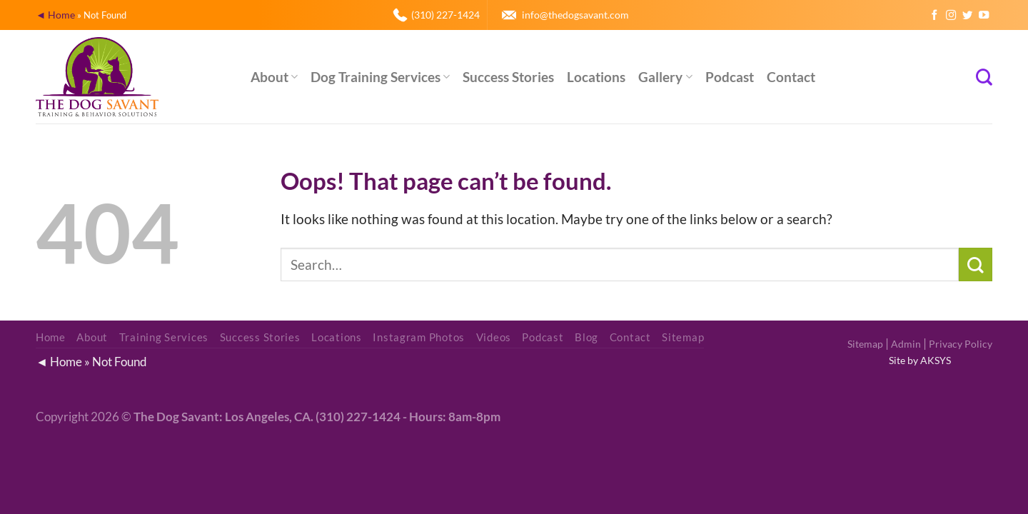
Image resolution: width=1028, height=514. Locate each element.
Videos (493, 337)
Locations (596, 77)
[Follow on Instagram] (951, 15)
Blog (586, 337)
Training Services (164, 337)
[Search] (984, 77)
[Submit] (975, 264)
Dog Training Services (380, 77)
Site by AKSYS (920, 360)
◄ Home (55, 15)
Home (51, 337)
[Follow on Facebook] (934, 15)
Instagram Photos (419, 337)
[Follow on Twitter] (967, 15)
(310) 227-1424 (445, 15)
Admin (906, 344)
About (274, 77)
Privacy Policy (960, 344)
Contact (791, 77)
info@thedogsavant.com (575, 15)
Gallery (665, 77)
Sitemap (865, 344)
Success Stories (508, 77)
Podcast (729, 77)
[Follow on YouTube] (984, 15)
